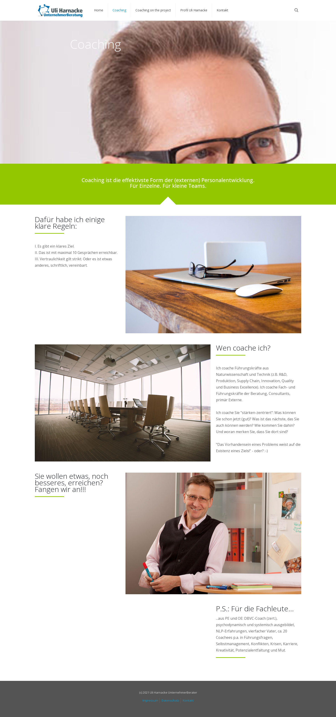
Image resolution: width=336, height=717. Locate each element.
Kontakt (188, 700)
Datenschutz (170, 700)
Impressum (150, 700)
